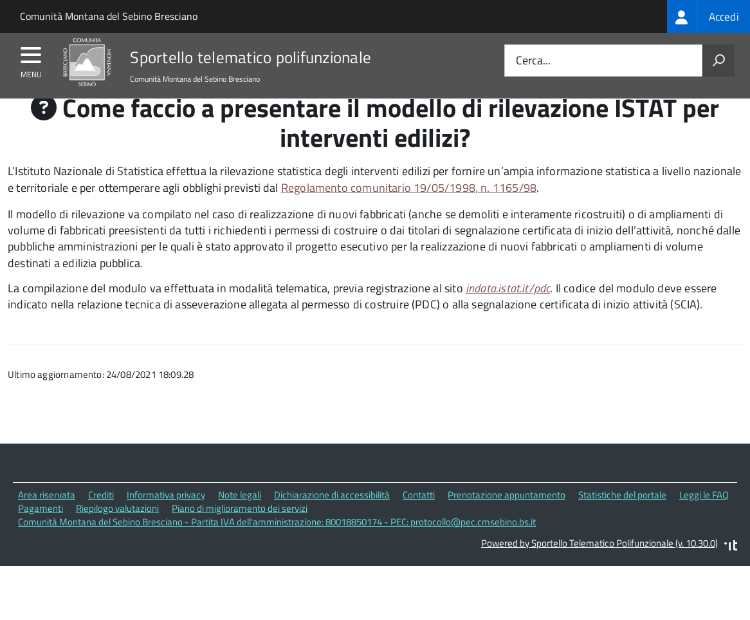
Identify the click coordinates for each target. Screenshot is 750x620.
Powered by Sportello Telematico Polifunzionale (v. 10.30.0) (599, 566)
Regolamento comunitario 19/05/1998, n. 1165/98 (408, 212)
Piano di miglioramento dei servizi (239, 532)
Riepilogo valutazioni (117, 532)
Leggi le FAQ (704, 519)
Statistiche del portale (622, 519)
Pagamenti (40, 532)
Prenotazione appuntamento (506, 519)
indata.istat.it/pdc (508, 312)
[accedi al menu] (31, 59)
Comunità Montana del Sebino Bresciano (108, 16)
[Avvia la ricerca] (718, 60)
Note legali (239, 519)
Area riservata (46, 519)
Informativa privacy (166, 519)
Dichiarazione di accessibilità (332, 519)
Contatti (419, 519)
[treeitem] (708, 16)
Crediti (101, 519)
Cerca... (533, 61)
